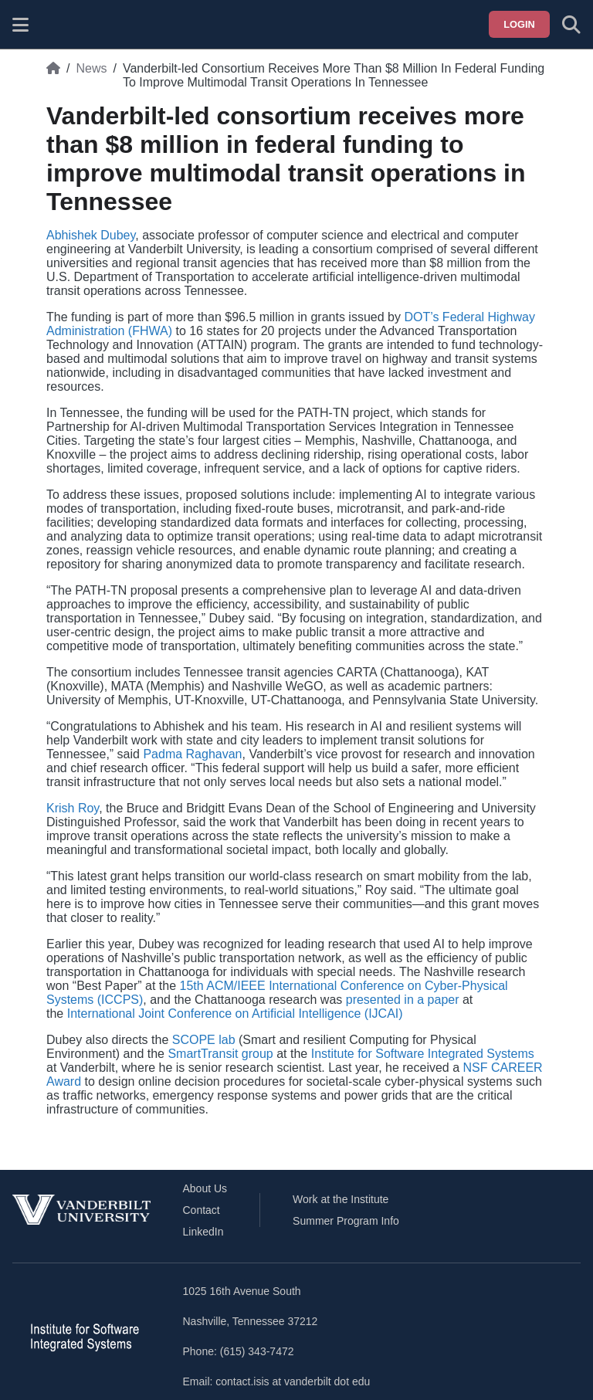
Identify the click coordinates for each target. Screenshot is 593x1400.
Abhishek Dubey (90, 235)
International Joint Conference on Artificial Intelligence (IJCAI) (235, 1013)
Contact (201, 1210)
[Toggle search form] (571, 24)
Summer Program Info (346, 1221)
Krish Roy (72, 808)
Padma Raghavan (192, 754)
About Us (205, 1188)
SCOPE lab (204, 1039)
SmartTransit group (220, 1053)
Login (519, 24)
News (91, 68)
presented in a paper (402, 999)
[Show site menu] (20, 24)
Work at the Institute (340, 1199)
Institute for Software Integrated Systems (422, 1053)
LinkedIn (203, 1231)
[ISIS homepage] (59, 24)
